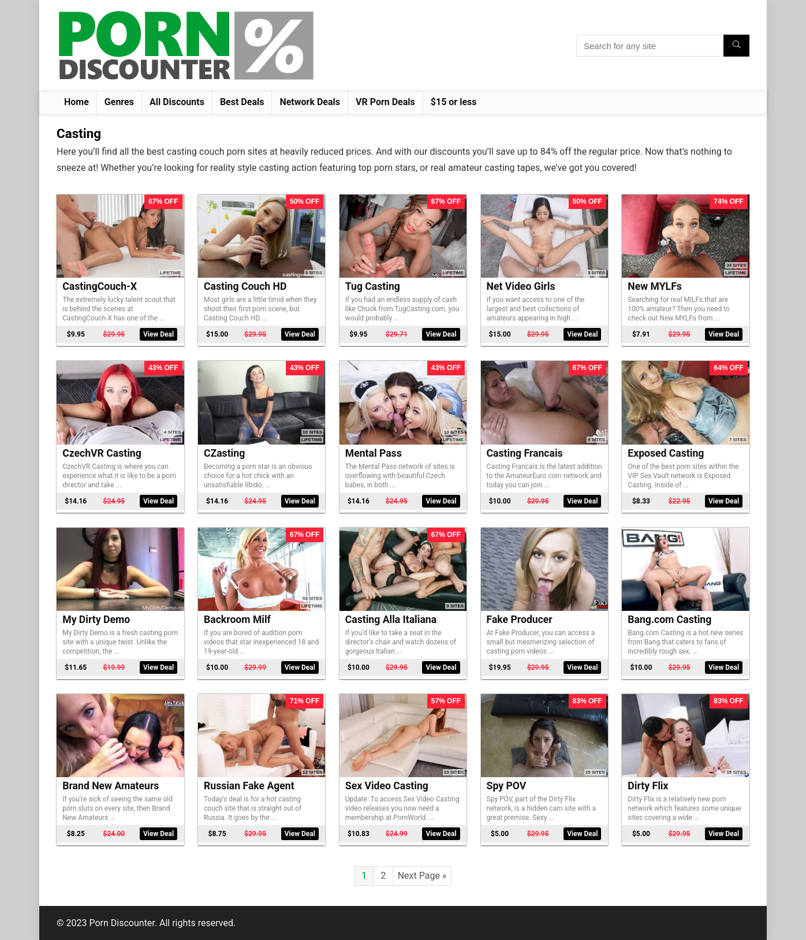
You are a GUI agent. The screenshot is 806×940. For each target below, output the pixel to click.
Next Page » (422, 875)
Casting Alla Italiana (390, 619)
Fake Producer (520, 619)
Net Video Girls (521, 286)
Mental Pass (373, 453)
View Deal (158, 334)
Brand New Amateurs (110, 786)
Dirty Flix (648, 786)
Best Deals (242, 101)
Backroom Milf (237, 619)
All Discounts (177, 101)
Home (76, 101)
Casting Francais (525, 453)
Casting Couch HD (245, 286)
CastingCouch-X (99, 286)
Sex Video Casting (386, 786)
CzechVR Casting (101, 453)
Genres (119, 101)
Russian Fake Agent (249, 786)
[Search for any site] (736, 46)
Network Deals (309, 101)
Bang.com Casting (669, 619)
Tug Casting (372, 286)
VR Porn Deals (385, 101)
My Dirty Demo (96, 619)
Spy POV (507, 786)
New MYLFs (654, 286)
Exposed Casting (666, 453)
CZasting (224, 453)
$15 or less (454, 101)
